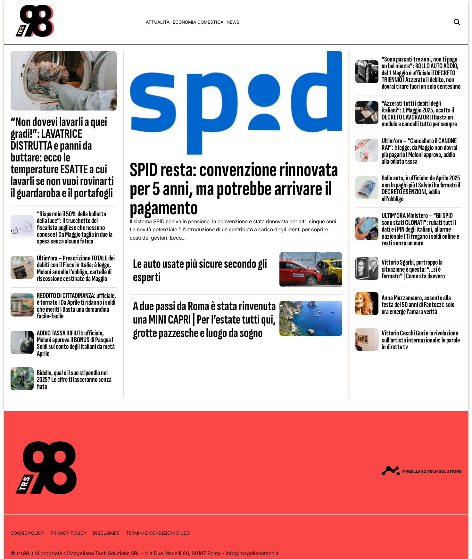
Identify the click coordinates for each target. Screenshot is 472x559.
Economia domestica (198, 22)
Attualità (158, 22)
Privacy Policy (69, 533)
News (233, 22)
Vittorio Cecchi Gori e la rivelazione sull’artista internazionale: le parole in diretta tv (421, 340)
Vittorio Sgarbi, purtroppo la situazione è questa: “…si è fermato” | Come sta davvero (413, 269)
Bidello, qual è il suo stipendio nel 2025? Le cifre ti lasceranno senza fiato (74, 379)
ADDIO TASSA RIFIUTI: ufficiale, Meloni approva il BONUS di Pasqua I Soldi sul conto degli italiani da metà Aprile (76, 343)
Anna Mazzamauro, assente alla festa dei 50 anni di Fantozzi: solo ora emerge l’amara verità (418, 304)
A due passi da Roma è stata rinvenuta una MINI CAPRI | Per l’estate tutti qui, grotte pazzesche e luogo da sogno (204, 320)
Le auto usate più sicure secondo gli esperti (200, 270)
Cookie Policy (27, 533)
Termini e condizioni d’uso (158, 533)
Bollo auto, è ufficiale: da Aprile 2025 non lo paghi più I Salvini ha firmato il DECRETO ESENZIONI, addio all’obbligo (421, 188)
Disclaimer (106, 533)
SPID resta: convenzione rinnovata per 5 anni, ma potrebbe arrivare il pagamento (234, 189)
